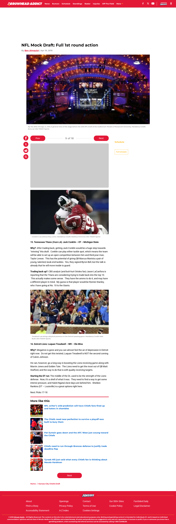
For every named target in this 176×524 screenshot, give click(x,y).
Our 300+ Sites (116, 501)
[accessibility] (171, 3)
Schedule (66, 4)
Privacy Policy (66, 506)
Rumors (55, 4)
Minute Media (19, 517)
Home (33, 484)
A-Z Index (64, 510)
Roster (87, 4)
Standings (77, 4)
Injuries (96, 4)
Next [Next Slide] (101, 138)
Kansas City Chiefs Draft (49, 484)
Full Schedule (121, 147)
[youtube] (152, 3)
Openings (64, 501)
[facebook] (143, 3)
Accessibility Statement (37, 510)
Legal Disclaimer (142, 506)
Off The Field (108, 4)
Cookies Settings (91, 510)
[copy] (25, 156)
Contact (87, 501)
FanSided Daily (141, 501)
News (47, 4)
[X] (148, 3)
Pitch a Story (32, 506)
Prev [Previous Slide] (38, 138)
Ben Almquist (32, 50)
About (29, 501)
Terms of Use (89, 506)
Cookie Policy (116, 506)
